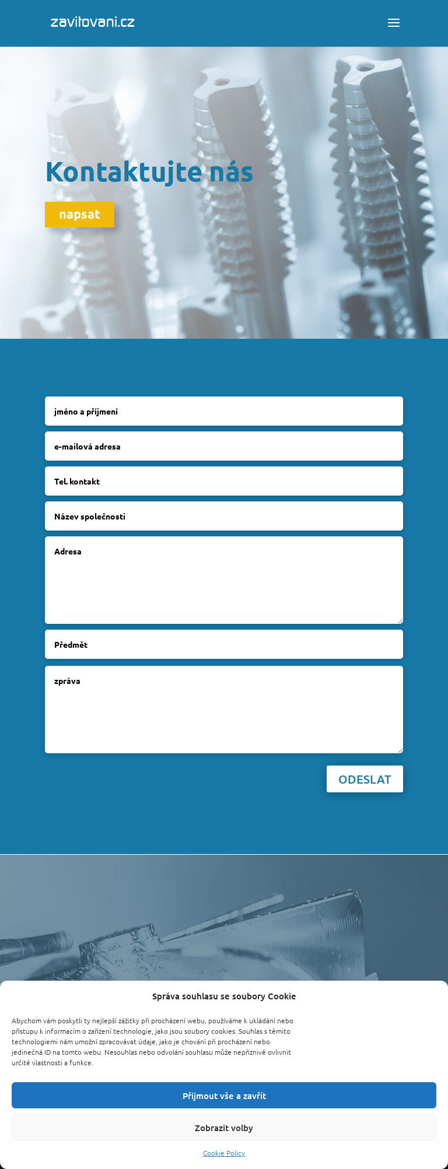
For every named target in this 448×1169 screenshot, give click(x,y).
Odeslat (364, 779)
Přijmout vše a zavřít (224, 1095)
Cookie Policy (224, 1152)
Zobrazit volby (224, 1127)
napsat (79, 214)
